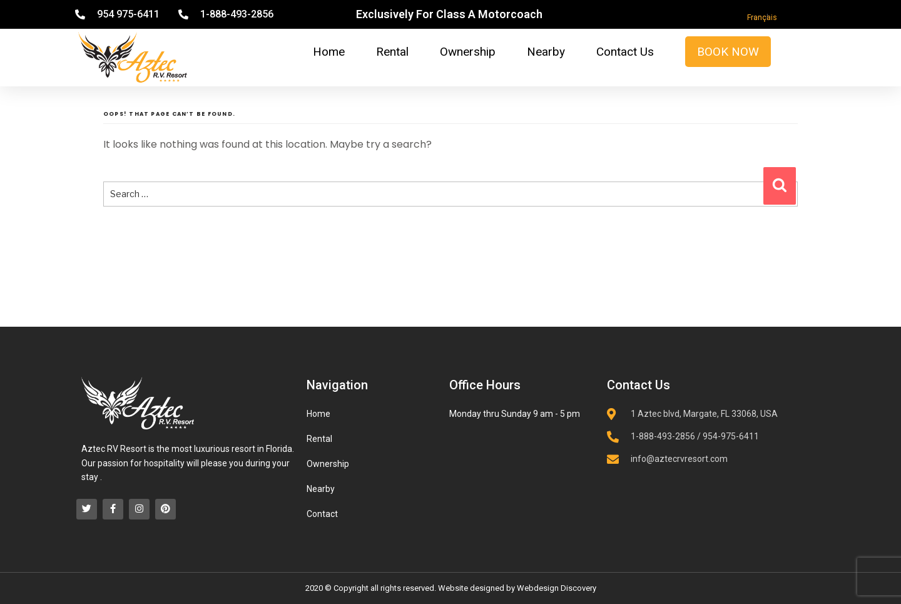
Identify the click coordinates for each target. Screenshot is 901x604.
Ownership (468, 51)
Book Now (728, 51)
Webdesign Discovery (556, 588)
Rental (392, 51)
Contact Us (625, 51)
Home (329, 51)
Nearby (546, 51)
